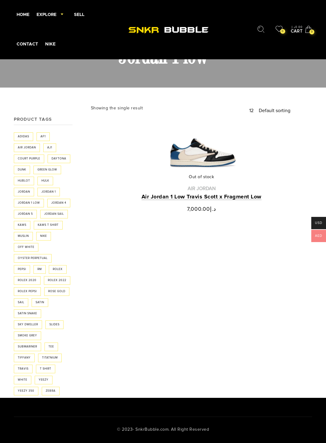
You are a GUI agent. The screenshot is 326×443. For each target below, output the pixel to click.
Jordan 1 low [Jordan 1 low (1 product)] (29, 203)
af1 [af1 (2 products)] (43, 136)
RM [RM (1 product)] (39, 269)
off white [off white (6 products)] (26, 247)
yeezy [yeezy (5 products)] (44, 379)
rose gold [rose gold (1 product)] (56, 291)
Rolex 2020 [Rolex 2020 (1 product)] (27, 280)
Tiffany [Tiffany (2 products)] (24, 357)
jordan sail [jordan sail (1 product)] (54, 214)
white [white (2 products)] (22, 379)
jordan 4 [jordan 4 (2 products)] (58, 203)
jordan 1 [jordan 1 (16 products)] (48, 191)
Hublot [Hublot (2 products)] (24, 180)
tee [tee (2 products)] (51, 346)
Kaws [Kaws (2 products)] (22, 225)
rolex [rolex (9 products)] (58, 269)
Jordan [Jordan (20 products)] (24, 191)
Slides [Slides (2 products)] (54, 324)
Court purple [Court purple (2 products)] (29, 158)
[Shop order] (285, 110)
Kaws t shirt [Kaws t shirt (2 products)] (48, 225)
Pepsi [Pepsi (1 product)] (22, 269)
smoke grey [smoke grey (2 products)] (27, 335)
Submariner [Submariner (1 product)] (27, 346)
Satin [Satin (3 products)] (40, 302)
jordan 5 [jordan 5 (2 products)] (25, 214)
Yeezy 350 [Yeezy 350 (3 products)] (26, 391)
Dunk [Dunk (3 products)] (22, 169)
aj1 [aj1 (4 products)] (49, 147)
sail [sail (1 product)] (21, 302)
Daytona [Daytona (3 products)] (59, 158)
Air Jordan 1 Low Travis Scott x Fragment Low (202, 197)
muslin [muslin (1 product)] (23, 236)
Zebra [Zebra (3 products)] (51, 391)
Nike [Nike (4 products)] (43, 236)
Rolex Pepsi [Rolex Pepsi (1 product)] (27, 291)
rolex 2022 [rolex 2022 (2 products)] (57, 280)
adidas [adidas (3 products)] (23, 136)
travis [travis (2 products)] (23, 368)
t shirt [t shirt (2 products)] (45, 368)
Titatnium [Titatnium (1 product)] (50, 357)
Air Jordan (201, 188)
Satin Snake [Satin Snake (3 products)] (27, 313)
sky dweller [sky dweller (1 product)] (28, 324)
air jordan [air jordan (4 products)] (27, 147)
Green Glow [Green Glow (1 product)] (47, 169)
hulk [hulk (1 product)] (45, 180)
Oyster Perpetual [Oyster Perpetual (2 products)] (33, 258)
